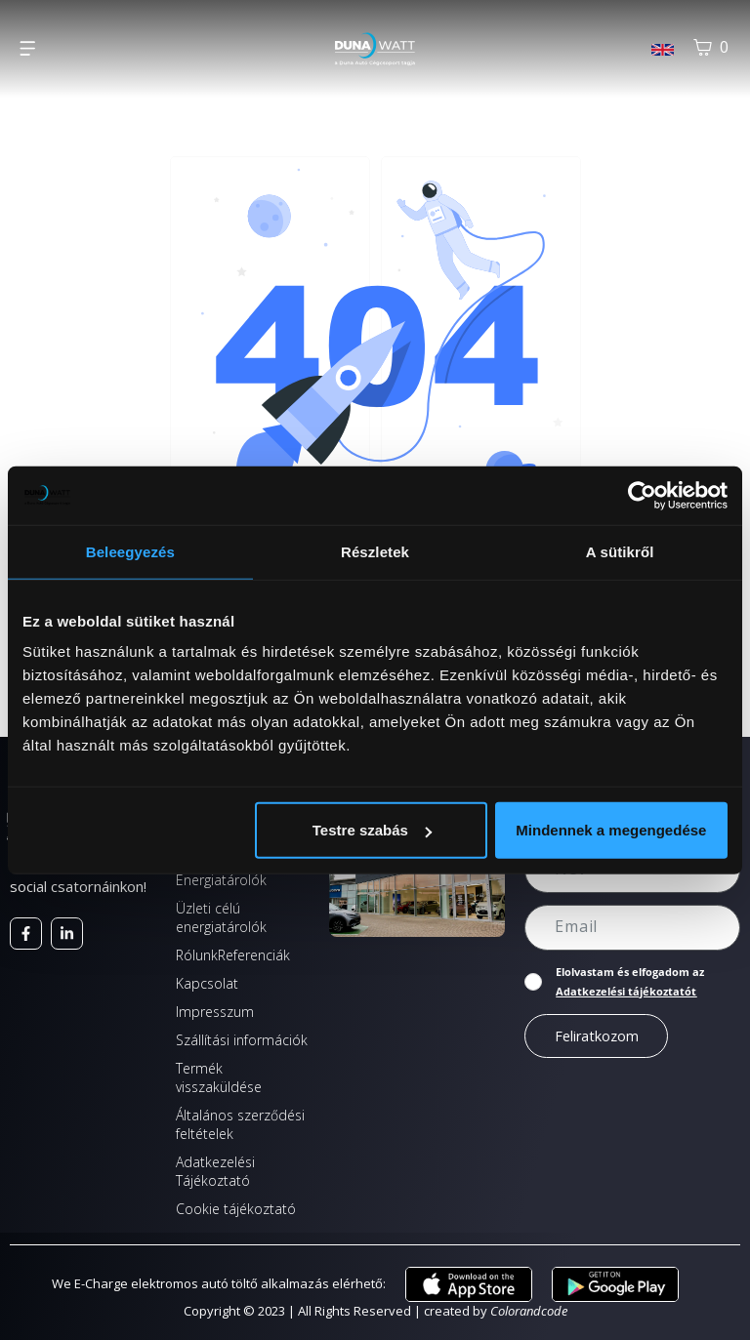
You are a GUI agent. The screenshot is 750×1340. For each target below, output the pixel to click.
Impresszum (215, 1011)
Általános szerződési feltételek (240, 1124)
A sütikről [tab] (620, 551)
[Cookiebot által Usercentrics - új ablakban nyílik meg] (642, 494)
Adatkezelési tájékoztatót (626, 991)
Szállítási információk (242, 1040)
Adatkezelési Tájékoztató (215, 1171)
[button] (27, 49)
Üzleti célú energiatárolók (221, 917)
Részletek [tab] (375, 551)
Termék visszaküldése (219, 1077)
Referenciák (254, 955)
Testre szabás (372, 830)
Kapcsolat (207, 983)
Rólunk (197, 955)
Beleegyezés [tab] (130, 551)
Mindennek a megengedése (611, 830)
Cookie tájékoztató (236, 1208)
